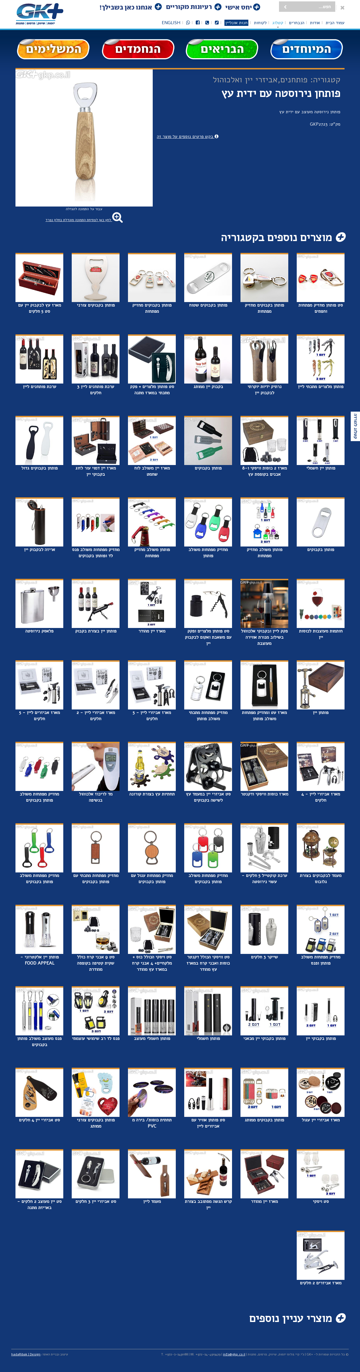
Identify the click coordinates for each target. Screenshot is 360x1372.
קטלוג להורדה (355, 426)
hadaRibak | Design (25, 1354)
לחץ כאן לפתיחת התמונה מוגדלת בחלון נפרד (84, 220)
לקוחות (260, 23)
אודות (315, 23)
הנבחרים (296, 23)
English (171, 23)
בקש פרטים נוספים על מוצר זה (188, 136)
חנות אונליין (236, 23)
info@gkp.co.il (234, 1354)
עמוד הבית (335, 23)
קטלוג (277, 23)
